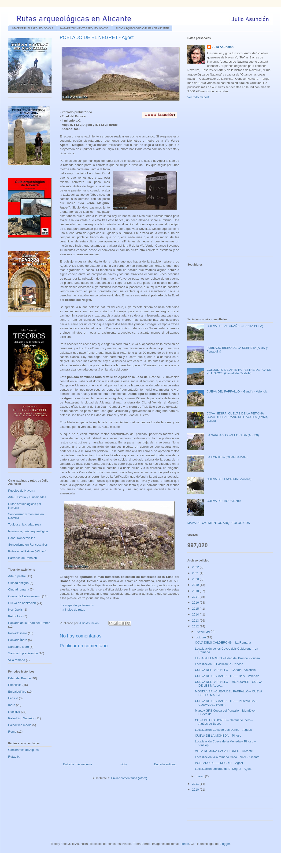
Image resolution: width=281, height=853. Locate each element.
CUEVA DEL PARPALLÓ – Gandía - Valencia (237, 391)
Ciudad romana (18, 589)
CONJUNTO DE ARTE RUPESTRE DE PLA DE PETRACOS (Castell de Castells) (239, 371)
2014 (196, 614)
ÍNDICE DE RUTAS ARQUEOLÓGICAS (32, 28)
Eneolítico (15, 685)
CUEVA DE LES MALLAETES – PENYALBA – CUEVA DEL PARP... (226, 702)
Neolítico (14, 711)
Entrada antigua (165, 764)
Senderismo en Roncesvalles (28, 544)
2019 (196, 585)
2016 (196, 602)
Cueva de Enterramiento (24, 596)
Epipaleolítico (17, 691)
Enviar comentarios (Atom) (129, 778)
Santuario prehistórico (23, 653)
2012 (196, 626)
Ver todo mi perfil (198, 97)
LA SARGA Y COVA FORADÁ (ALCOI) (233, 435)
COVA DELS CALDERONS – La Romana (223, 642)
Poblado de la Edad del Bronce (29, 623)
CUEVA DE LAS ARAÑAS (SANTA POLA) (235, 326)
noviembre (203, 631)
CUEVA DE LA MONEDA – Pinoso (218, 735)
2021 (196, 573)
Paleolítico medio (19, 725)
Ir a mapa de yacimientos (77, 605)
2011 (196, 783)
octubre (201, 637)
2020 (196, 579)
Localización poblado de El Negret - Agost (223, 768)
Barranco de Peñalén (22, 558)
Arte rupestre (17, 576)
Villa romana (16, 660)
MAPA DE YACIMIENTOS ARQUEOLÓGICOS (84, 28)
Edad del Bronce (19, 678)
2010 (196, 789)
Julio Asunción (223, 47)
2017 (196, 596)
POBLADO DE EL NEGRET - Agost (219, 763)
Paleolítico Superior (21, 718)
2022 (196, 567)
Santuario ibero (18, 646)
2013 (196, 620)
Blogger (224, 844)
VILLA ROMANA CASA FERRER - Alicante (224, 751)
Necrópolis (15, 609)
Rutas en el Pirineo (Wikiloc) (27, 551)
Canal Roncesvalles (21, 538)
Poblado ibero (17, 633)
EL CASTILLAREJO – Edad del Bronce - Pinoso (227, 658)
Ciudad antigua (18, 583)
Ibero (11, 705)
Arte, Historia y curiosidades (27, 497)
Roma (12, 731)
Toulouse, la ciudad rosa (24, 524)
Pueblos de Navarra (21, 490)
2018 (196, 591)
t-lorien (184, 844)
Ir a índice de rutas (72, 609)
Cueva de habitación (22, 603)
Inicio (123, 764)
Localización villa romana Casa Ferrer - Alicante (227, 757)
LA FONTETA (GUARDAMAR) (227, 457)
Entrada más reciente (77, 764)
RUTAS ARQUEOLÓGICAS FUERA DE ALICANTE (142, 28)
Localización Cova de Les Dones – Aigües (223, 729)
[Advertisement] (222, 181)
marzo (200, 776)
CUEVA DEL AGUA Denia (224, 501)
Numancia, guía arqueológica (28, 531)
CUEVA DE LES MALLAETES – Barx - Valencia (227, 676)
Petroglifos (15, 616)
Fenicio (13, 698)
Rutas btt (14, 756)
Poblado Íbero (17, 640)
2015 (196, 608)
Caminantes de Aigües (23, 750)
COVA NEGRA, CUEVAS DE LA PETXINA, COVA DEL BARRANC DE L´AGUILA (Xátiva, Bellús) (237, 417)
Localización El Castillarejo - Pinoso (219, 664)
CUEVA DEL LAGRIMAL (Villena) (229, 479)
